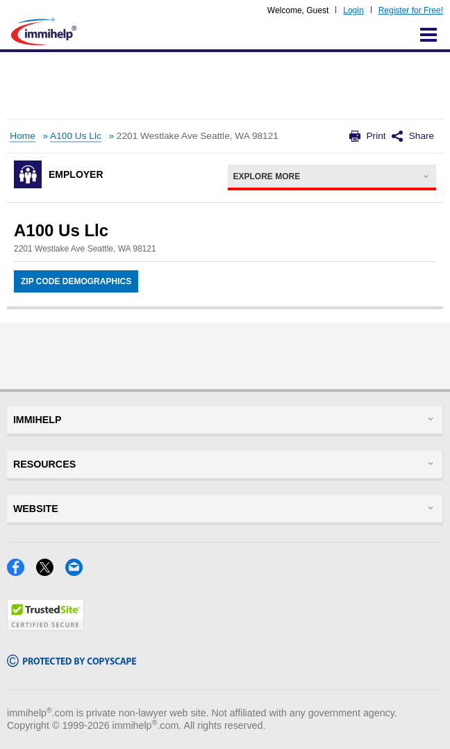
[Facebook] (21, 571)
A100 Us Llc (75, 136)
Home (22, 136)
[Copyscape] (71, 662)
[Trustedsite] (45, 626)
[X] (50, 571)
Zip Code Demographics (76, 281)
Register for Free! (410, 10)
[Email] (78, 571)
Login (353, 10)
